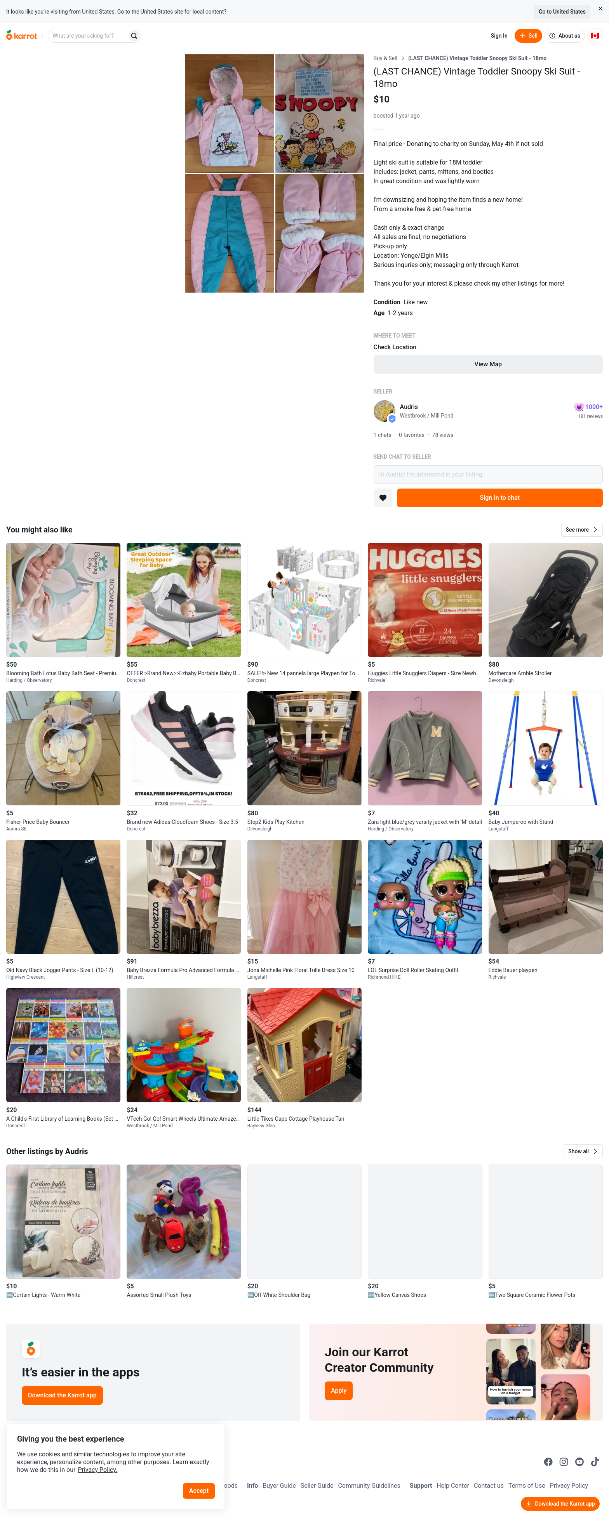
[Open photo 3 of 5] (319, 113)
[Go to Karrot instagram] (564, 1461)
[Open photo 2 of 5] (229, 113)
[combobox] (88, 36)
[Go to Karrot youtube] (579, 1461)
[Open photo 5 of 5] (319, 233)
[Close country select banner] (600, 8)
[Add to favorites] (383, 498)
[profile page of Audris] (384, 411)
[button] (582, 530)
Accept (201, 1481)
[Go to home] (21, 36)
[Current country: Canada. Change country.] (595, 35)
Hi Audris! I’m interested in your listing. (488, 474)
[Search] (134, 35)
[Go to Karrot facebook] (548, 1461)
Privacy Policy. (105, 1460)
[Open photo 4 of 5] (229, 233)
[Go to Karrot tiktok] (595, 1461)
